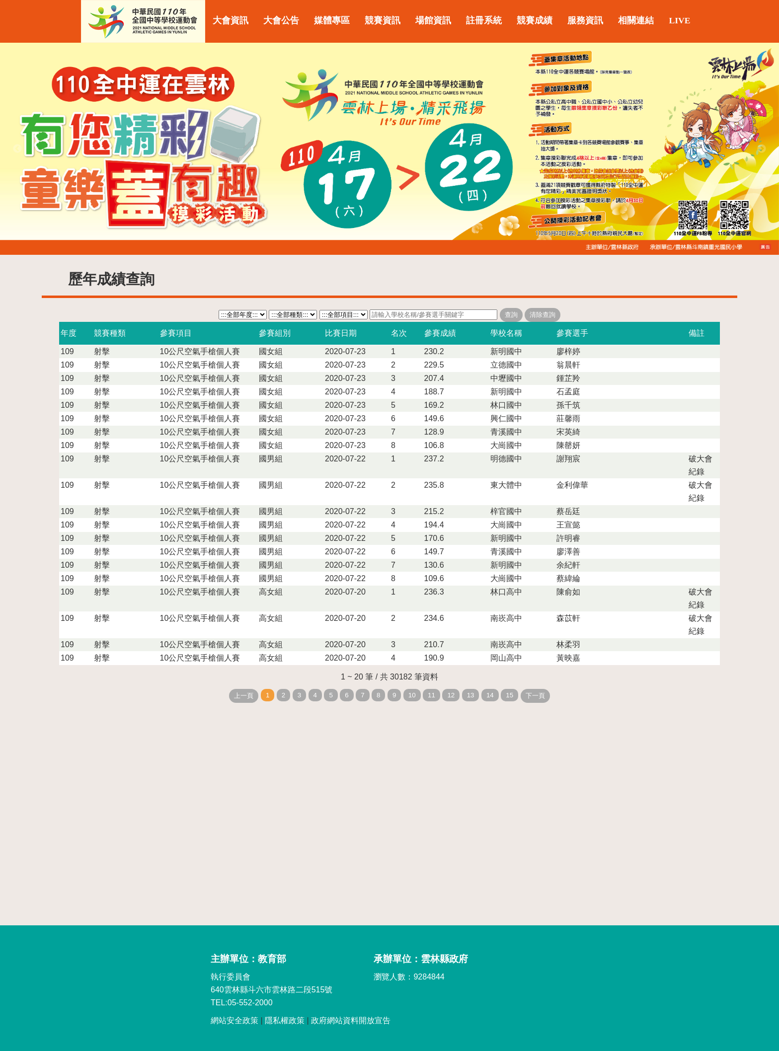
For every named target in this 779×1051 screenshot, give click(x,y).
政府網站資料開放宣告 (350, 1020)
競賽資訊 (382, 20)
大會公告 (281, 20)
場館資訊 (433, 20)
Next (762, 149)
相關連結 (636, 20)
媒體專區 (332, 20)
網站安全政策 (234, 1020)
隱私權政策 (285, 1020)
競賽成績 (534, 20)
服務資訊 (585, 20)
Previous (17, 149)
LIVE (679, 20)
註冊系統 (484, 20)
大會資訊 (230, 20)
